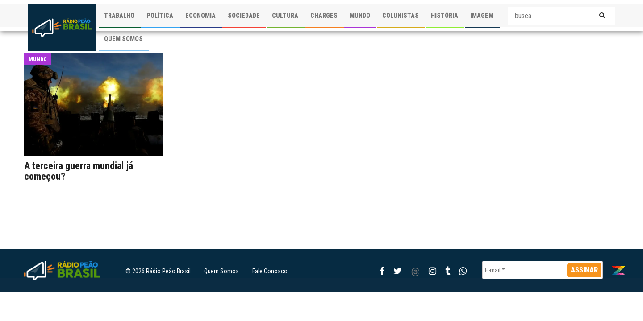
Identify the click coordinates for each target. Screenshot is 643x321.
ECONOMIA (200, 15)
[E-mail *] (542, 270)
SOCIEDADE (244, 15)
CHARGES (324, 15)
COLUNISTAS (400, 15)
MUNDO (360, 15)
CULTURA (285, 15)
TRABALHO (119, 15)
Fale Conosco (270, 271)
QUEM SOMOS (123, 38)
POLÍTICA (159, 15)
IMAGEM (481, 15)
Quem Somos (221, 271)
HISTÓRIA (444, 15)
